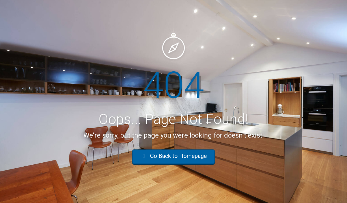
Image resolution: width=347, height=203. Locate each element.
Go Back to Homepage (173, 156)
